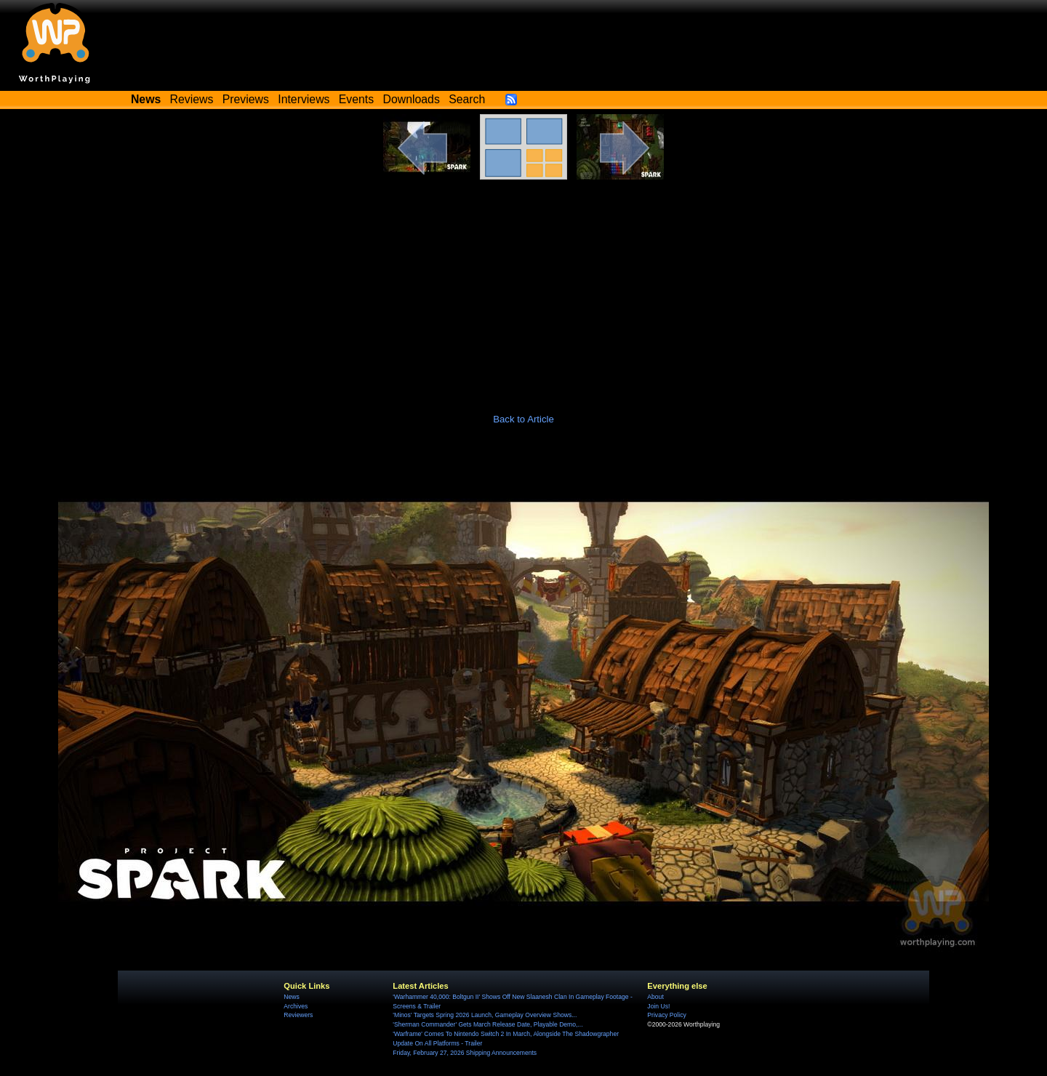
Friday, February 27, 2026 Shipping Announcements (465, 1052)
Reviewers (298, 1015)
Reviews (192, 99)
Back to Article (523, 419)
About (655, 996)
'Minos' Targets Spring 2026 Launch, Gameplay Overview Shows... (485, 1015)
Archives (296, 1006)
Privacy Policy (666, 1015)
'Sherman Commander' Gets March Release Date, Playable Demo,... (487, 1024)
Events (356, 99)
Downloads (411, 99)
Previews (245, 99)
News (291, 996)
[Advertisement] (523, 288)
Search (467, 99)
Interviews (303, 99)
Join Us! (658, 1006)
